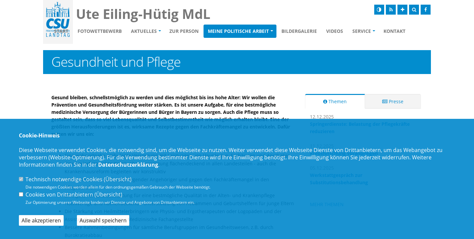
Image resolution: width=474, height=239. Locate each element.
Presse (392, 102)
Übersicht (117, 179)
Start (99, 26)
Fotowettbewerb (138, 26)
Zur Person (222, 26)
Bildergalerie (337, 26)
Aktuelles (182, 26)
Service (399, 26)
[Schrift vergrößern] (402, 10)
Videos (372, 26)
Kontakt (104, 39)
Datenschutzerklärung (128, 164)
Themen (335, 102)
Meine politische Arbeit (276, 26)
